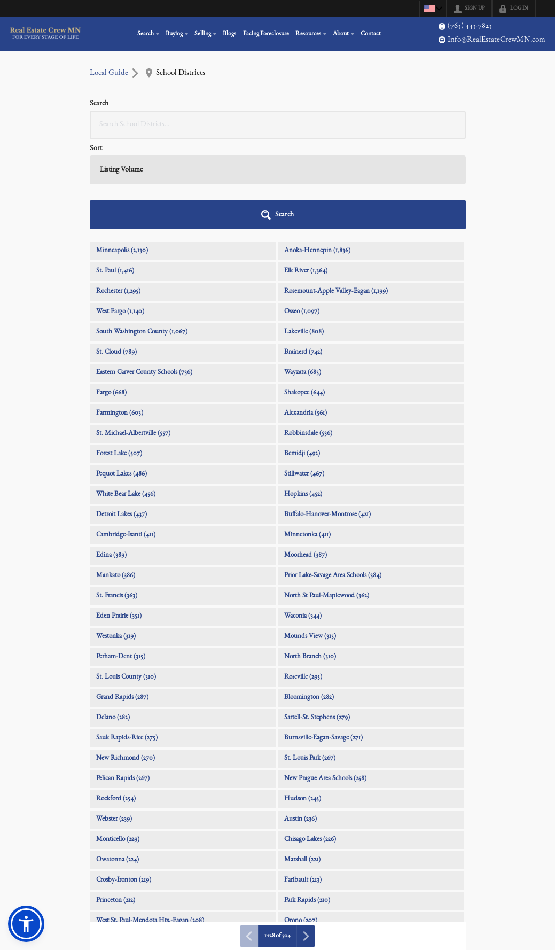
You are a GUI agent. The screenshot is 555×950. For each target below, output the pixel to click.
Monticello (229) (117, 749)
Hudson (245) (302, 709)
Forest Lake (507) (119, 364)
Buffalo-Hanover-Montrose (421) (327, 425)
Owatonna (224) (117, 770)
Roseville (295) (303, 587)
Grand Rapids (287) (122, 607)
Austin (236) (300, 729)
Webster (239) (114, 729)
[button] (439, 125)
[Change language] (430, 8)
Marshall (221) (302, 770)
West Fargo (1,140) (120, 222)
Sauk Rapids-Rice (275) (127, 648)
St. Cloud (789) (116, 262)
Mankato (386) (115, 485)
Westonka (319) (116, 546)
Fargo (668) (111, 303)
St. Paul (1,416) (115, 181)
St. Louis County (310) (126, 587)
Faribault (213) (303, 790)
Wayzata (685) (302, 282)
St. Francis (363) (116, 506)
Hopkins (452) (303, 404)
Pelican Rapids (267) (123, 689)
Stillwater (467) (304, 384)
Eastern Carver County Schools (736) (144, 282)
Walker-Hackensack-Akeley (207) (140, 851)
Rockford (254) (116, 709)
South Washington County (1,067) (141, 242)
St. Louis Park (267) (309, 668)
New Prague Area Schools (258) (325, 689)
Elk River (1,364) (305, 181)
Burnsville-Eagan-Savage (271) (323, 648)
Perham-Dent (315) (120, 567)
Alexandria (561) (305, 323)
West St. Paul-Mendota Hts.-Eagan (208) (150, 831)
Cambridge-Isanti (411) (125, 445)
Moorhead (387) (305, 465)
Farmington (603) (119, 323)
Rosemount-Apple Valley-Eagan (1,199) (336, 201)
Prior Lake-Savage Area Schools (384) (332, 485)
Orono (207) (300, 831)
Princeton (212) (115, 810)
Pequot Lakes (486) (121, 384)
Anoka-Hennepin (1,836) (317, 161)
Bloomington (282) (309, 607)
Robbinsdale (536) (308, 343)
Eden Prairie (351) (119, 526)
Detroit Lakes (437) (121, 425)
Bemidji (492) (302, 364)
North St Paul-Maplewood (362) (326, 506)
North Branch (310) (310, 567)
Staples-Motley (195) (123, 892)
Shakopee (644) (304, 303)
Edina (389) (111, 465)
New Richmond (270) (125, 668)
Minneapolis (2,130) (122, 161)
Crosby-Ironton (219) (123, 790)
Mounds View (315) (310, 546)
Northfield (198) (305, 871)
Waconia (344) (303, 526)
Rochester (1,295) (118, 201)
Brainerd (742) (303, 262)
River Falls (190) (305, 912)
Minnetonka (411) (307, 445)
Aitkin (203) (300, 851)
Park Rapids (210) (307, 810)
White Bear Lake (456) (125, 404)
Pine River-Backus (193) (315, 892)
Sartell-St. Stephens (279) (317, 628)
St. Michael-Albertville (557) (133, 343)
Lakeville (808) (304, 242)
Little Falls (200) (118, 871)
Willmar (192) (113, 912)
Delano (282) (113, 628)
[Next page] (305, 936)
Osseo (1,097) (301, 222)
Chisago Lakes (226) (310, 749)
